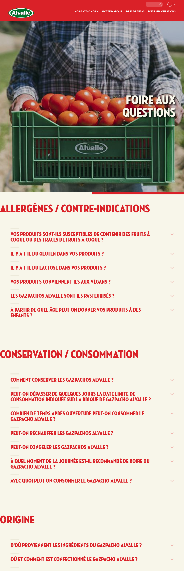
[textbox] (154, 4)
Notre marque (112, 11)
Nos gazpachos (87, 11)
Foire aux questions (162, 11)
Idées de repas (134, 11)
